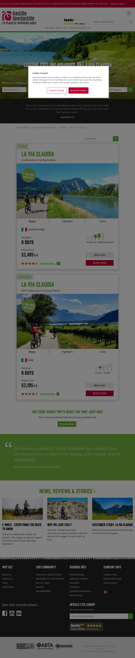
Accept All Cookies (78, 90)
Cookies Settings (57, 90)
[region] (68, 82)
